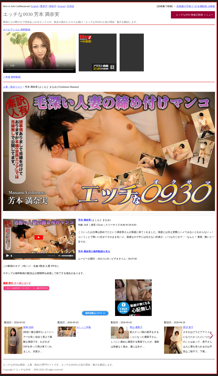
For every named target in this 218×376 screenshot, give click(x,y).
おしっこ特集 (83, 327)
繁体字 (43, 6)
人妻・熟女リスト (12, 87)
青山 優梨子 (136, 327)
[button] (211, 335)
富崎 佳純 (28, 327)
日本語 (70, 6)
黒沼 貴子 (188, 327)
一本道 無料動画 (12, 77)
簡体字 (52, 6)
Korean (61, 6)
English (34, 6)
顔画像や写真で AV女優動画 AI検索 (196, 6)
